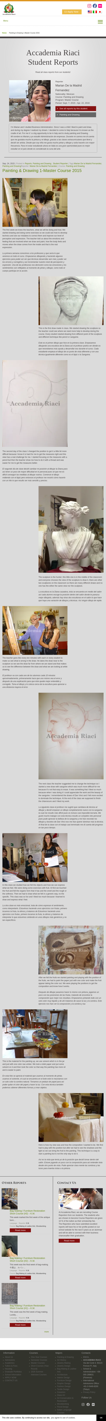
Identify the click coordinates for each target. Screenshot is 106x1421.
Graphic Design (64, 1383)
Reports (28, 163)
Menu (5, 21)
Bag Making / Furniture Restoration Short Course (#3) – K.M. (27, 1212)
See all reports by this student (73, 108)
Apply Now (72, 11)
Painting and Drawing (70, 114)
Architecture (62, 1375)
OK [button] (101, 1418)
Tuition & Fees (11, 1366)
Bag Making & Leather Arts (25, 1226)
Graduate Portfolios (13, 1372)
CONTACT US (11, 1380)
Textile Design (63, 1389)
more (46, 1332)
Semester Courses (39, 1360)
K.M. (27, 1223)
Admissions (10, 1360)
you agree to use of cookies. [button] (63, 1418)
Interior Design (63, 1377)
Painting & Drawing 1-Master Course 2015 (42, 170)
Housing (8, 1369)
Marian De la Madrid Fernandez (87, 163)
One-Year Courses (39, 1357)
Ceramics (61, 1392)
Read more (20, 1230)
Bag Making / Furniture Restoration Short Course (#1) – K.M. (27, 1307)
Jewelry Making (64, 1363)
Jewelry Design (63, 1366)
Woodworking (41, 1226)
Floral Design (63, 1407)
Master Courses (38, 1363)
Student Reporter (60, 163)
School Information (13, 1375)
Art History (61, 1360)
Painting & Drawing (65, 1357)
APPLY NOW (10, 1377)
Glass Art (61, 1395)
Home (4, 33)
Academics (9, 1363)
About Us (9, 1357)
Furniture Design (64, 1380)
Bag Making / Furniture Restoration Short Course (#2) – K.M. (27, 1259)
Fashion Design (64, 1386)
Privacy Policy (89, 1392)
